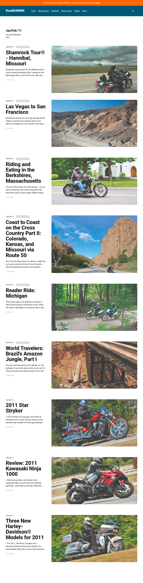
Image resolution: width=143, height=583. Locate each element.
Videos (77, 11)
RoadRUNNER (15, 10)
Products (55, 11)
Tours (33, 11)
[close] (140, 3)
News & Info (66, 11)
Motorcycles (43, 11)
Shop (84, 11)
